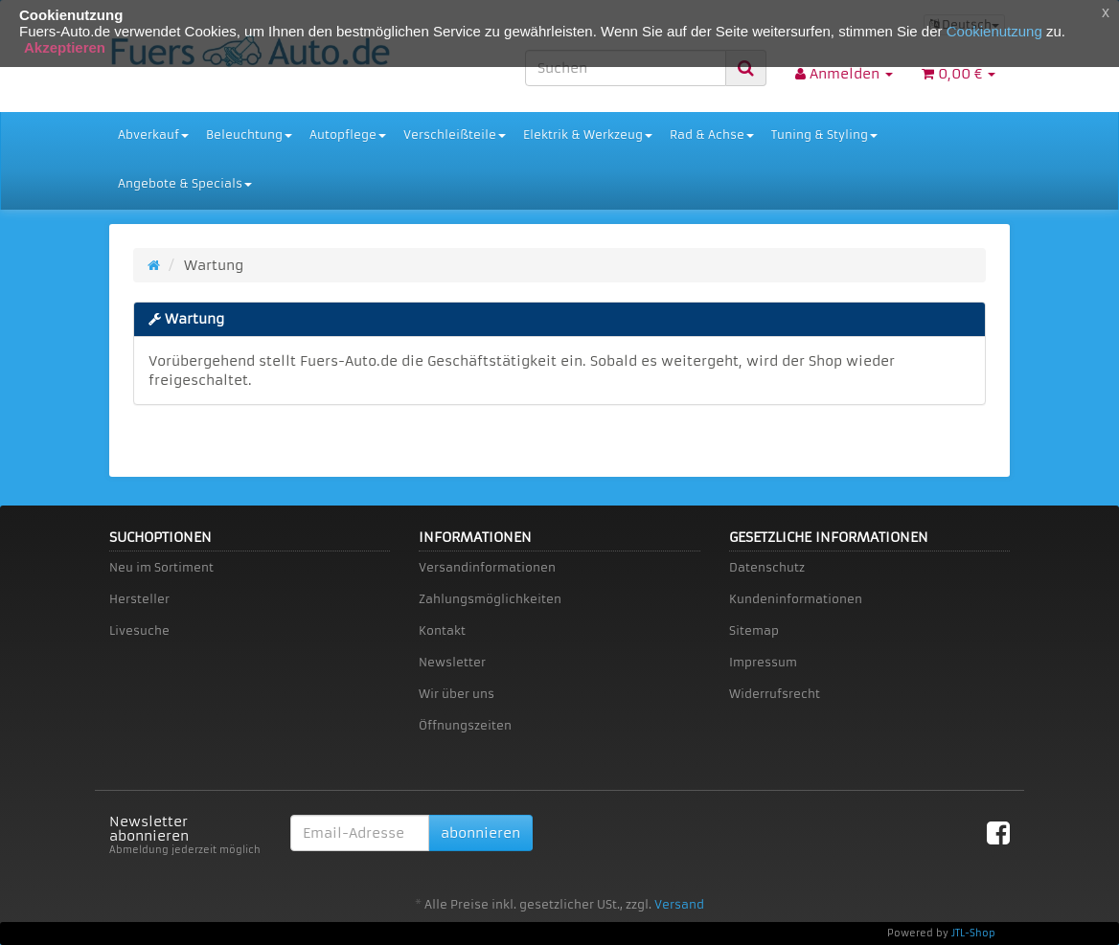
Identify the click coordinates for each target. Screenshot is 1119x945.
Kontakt (442, 630)
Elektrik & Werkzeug (587, 134)
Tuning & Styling (824, 134)
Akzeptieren (64, 47)
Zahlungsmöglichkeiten (490, 599)
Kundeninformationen (795, 599)
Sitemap (754, 630)
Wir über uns (456, 693)
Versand (679, 904)
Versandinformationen (487, 567)
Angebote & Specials (185, 183)
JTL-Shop (973, 933)
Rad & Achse (712, 134)
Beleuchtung (249, 134)
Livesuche (139, 630)
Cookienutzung (994, 31)
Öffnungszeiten (465, 725)
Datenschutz (767, 567)
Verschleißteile (454, 134)
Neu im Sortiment (161, 567)
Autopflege (347, 134)
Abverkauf (153, 134)
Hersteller (139, 599)
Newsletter (452, 662)
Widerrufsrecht (774, 693)
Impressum (763, 662)
